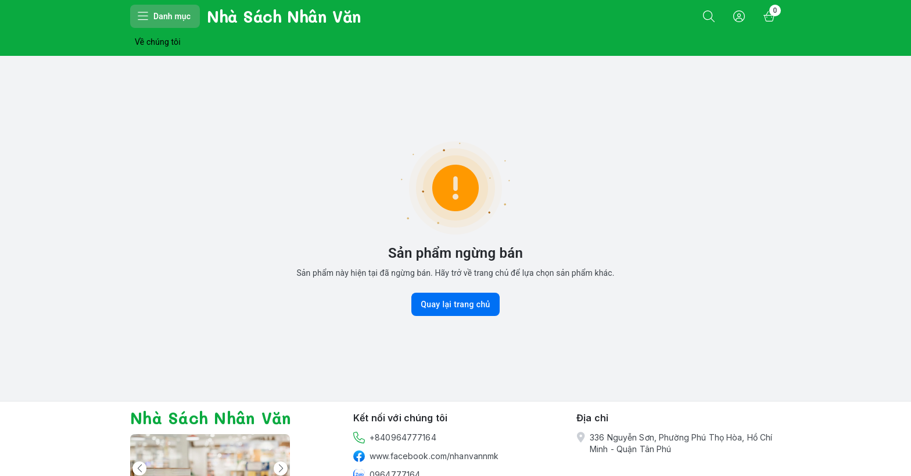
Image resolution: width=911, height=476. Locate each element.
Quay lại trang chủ (455, 304)
